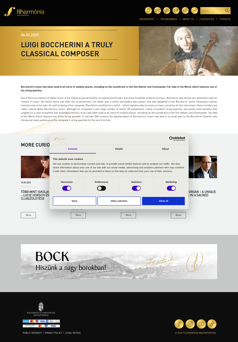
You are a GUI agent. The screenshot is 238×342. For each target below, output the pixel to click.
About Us (188, 19)
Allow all (163, 201)
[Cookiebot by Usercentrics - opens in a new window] (171, 138)
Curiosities (206, 19)
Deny (74, 201)
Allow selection (119, 201)
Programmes (169, 19)
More (28, 215)
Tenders (225, 19)
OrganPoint (146, 19)
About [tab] (165, 149)
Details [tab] (119, 149)
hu (194, 10)
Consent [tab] (72, 149)
